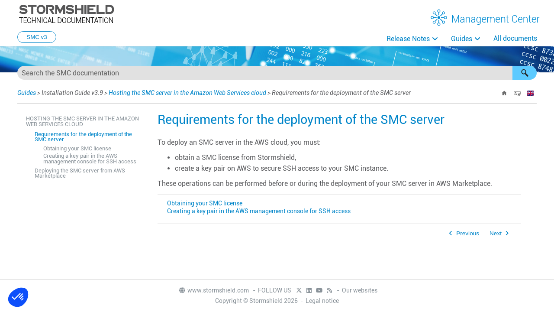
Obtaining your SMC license (77, 148)
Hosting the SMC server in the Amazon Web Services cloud (187, 92)
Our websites (359, 290)
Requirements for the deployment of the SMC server (83, 137)
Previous (467, 233)
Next (496, 233)
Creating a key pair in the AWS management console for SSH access (89, 159)
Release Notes (408, 39)
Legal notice (322, 300)
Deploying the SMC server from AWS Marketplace (80, 173)
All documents (515, 38)
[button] (524, 73)
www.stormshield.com (213, 290)
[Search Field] (277, 73)
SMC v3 (36, 37)
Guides (461, 39)
